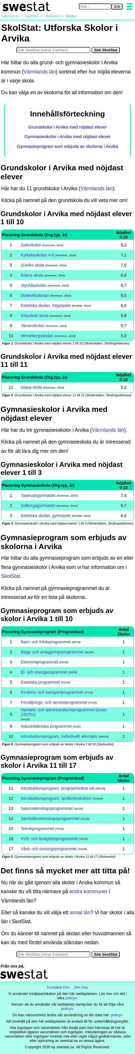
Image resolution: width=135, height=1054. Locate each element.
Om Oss (81, 987)
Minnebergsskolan (37, 335)
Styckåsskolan (33, 285)
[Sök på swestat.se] (95, 6)
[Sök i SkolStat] (53, 50)
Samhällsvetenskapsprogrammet (50, 818)
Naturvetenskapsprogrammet (47, 808)
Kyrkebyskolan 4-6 (37, 255)
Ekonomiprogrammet (39, 662)
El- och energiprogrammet (44, 672)
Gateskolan (31, 245)
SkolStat (10, 576)
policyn (71, 998)
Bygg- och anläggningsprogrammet (52, 652)
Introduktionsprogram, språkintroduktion (56, 798)
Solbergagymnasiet (38, 505)
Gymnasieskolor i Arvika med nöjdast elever (67, 136)
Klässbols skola (35, 315)
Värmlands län (40, 72)
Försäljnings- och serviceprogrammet (54, 702)
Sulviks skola (32, 265)
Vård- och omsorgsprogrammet (49, 848)
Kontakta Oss (58, 987)
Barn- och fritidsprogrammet (46, 642)
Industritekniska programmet (46, 726)
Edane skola (32, 275)
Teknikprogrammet (37, 828)
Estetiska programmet (40, 682)
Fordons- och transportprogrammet (52, 692)
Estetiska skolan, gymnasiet (46, 515)
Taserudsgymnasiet (38, 495)
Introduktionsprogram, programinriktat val (57, 788)
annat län (80, 912)
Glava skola (31, 387)
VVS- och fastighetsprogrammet (49, 838)
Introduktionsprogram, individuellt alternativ (59, 736)
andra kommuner (88, 891)
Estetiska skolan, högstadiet (46, 305)
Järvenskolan (33, 325)
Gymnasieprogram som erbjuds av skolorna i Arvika (67, 146)
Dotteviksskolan (35, 295)
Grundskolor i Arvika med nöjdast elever (67, 127)
